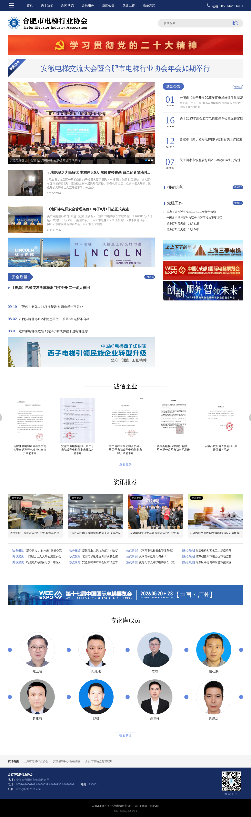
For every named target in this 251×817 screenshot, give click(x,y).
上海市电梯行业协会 (36, 761)
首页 (30, 5)
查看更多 (125, 464)
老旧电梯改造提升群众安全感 (100, 556)
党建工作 (128, 5)
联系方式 (149, 5)
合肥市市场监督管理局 (99, 761)
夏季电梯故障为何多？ (152, 556)
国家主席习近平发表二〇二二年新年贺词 (191, 211)
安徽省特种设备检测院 (66, 761)
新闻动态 (67, 5)
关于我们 (47, 5)
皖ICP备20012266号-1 (125, 811)
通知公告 (108, 5)
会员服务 (88, 5)
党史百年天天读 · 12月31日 (183, 223)
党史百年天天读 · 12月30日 (183, 229)
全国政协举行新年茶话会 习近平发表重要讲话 (194, 217)
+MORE (150, 277)
